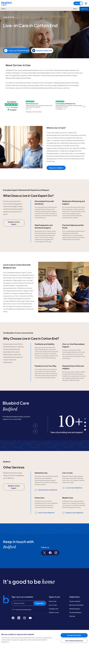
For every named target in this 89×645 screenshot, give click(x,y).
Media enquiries (74, 609)
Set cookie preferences (74, 641)
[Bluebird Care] (6, 5)
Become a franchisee (76, 605)
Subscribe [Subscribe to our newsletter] (39, 603)
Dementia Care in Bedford (46, 490)
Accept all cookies (74, 635)
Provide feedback (75, 612)
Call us (79, 3)
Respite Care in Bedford (72, 512)
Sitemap (72, 616)
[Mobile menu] (86, 3)
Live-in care (53, 605)
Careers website (74, 601)
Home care (52, 601)
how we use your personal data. (23, 609)
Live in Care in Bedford (72, 488)
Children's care (54, 612)
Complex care (53, 609)
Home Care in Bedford (44, 512)
